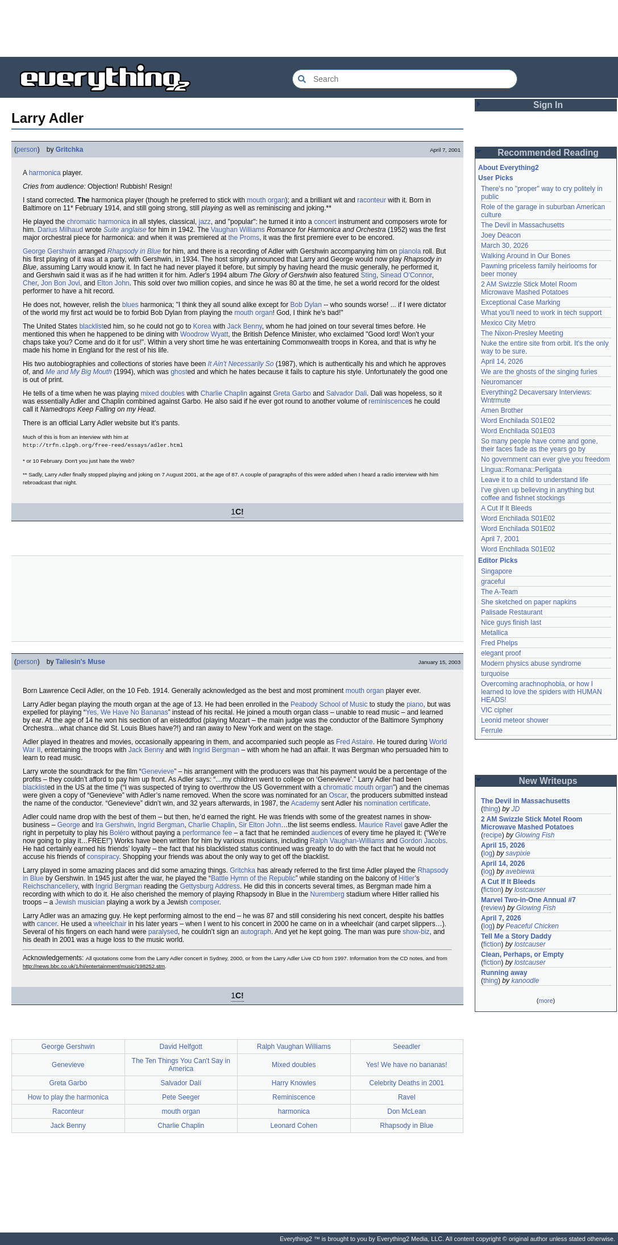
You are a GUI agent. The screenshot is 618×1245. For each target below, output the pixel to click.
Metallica (494, 633)
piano (415, 704)
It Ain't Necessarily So (241, 364)
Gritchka (70, 149)
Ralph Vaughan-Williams (347, 841)
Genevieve (158, 771)
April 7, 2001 (500, 539)
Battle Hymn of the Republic (253, 878)
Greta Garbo (292, 393)
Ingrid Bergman (216, 750)
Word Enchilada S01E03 (518, 431)
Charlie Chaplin (224, 393)
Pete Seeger (181, 1097)
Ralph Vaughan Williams (294, 1047)
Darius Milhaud (60, 230)
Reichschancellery (50, 886)
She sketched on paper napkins (528, 602)
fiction (492, 890)
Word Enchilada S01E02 (518, 421)
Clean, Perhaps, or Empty (522, 954)
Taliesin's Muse (80, 662)
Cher (30, 283)
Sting (368, 275)
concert (325, 222)
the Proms (244, 238)
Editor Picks (497, 561)
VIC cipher (497, 710)
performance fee (207, 833)
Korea (202, 326)
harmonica (45, 173)
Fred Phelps (499, 643)
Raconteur (68, 1111)
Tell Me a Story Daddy (516, 936)
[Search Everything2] (404, 79)
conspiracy (103, 857)
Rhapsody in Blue (134, 251)
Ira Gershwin (114, 825)
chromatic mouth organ (358, 787)
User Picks (495, 178)
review (493, 908)
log (487, 853)
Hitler (406, 878)
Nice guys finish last (511, 622)
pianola (410, 251)
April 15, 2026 (503, 845)
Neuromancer (501, 382)
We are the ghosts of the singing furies (539, 372)
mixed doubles (162, 393)
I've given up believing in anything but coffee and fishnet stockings (537, 494)
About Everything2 (508, 168)
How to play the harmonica (68, 1097)
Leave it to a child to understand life (534, 480)
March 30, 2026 (504, 246)
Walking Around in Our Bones (525, 256)
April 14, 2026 (502, 362)
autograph (255, 932)
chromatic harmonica (98, 222)
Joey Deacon (501, 235)
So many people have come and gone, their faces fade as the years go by (539, 445)
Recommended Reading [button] (548, 152)
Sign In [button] (548, 105)
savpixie (517, 853)
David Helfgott (181, 1047)
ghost (179, 372)
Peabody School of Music (329, 704)
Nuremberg (327, 894)
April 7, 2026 (501, 918)
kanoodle (525, 981)
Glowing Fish (534, 835)
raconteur (371, 200)
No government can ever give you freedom (545, 459)
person (27, 149)
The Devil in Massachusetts (523, 225)
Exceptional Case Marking (520, 302)
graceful (493, 582)
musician (91, 902)
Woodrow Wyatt (204, 334)
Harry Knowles (294, 1083)
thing (490, 809)
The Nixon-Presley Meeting (522, 333)
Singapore (496, 571)
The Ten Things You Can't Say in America (181, 1065)
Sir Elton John (260, 825)
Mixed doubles (294, 1065)
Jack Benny (244, 326)
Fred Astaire (354, 742)
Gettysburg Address (210, 886)
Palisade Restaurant (511, 612)
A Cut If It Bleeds (506, 508)
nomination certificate (396, 803)
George (68, 825)
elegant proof (501, 653)
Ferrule (492, 730)
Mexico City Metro (508, 323)
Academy (305, 803)
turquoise (495, 674)
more (545, 1000)
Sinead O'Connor (406, 275)
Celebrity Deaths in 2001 (407, 1083)
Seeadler (406, 1047)
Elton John (113, 283)
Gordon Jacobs (423, 841)
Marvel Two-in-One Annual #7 (528, 900)
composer (204, 902)
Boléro (120, 833)
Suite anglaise (124, 230)
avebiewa (519, 871)
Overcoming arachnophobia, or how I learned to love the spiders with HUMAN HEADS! (541, 692)
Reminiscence (293, 1097)
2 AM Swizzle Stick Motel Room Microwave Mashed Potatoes (529, 288)
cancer (47, 924)
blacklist (91, 326)
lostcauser (530, 890)
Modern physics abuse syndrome (531, 663)
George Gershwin (49, 251)
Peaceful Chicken (531, 926)
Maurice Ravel (381, 825)
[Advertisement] (309, 28)
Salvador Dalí (180, 1083)
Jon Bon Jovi (60, 283)
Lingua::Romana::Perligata (521, 470)
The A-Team (499, 592)
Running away (504, 973)
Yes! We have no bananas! (406, 1065)
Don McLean (406, 1111)
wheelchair (110, 924)
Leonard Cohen (293, 1126)
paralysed (163, 932)
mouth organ (266, 200)
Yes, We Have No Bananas (127, 712)
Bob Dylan (306, 305)
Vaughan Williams (238, 230)
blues (130, 305)
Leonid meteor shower (515, 720)
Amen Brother (502, 410)
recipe (492, 835)
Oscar (338, 795)
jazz (204, 222)
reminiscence (388, 401)
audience (325, 833)
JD (515, 809)
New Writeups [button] (548, 781)
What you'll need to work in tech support (541, 313)
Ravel (407, 1097)
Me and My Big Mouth (78, 372)
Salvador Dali (346, 393)
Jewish (65, 902)
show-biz (416, 932)
